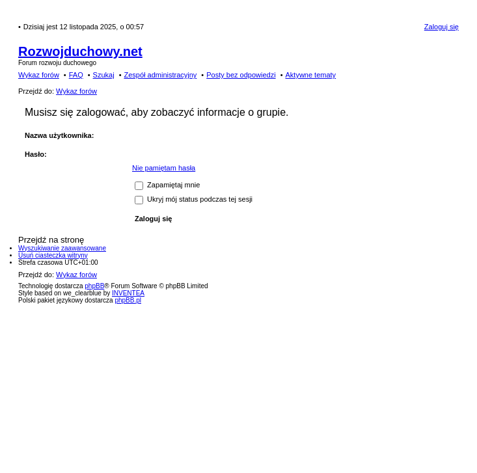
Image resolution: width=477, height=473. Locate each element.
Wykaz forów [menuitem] (38, 75)
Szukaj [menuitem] (104, 75)
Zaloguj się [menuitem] (441, 27)
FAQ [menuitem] (76, 75)
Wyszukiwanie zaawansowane (62, 248)
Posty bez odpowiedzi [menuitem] (240, 75)
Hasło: (36, 154)
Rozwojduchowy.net (80, 51)
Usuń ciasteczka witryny (53, 255)
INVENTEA (128, 293)
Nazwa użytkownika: (59, 135)
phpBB (94, 286)
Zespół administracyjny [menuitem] (160, 75)
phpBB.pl (128, 300)
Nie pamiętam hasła (163, 168)
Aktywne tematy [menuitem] (310, 75)
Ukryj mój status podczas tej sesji (193, 199)
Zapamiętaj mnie (167, 185)
